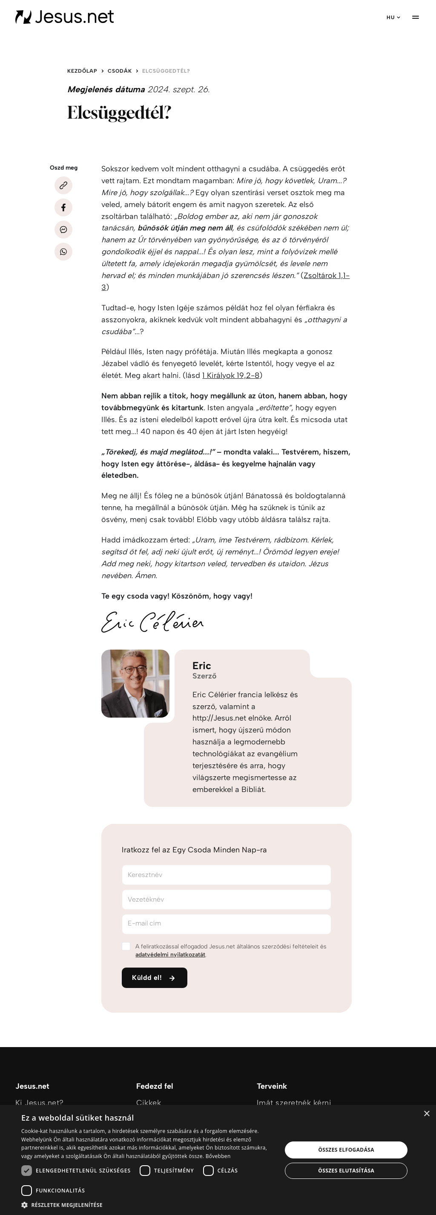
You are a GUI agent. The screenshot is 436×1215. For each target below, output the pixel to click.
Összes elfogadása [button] (346, 1149)
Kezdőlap (82, 71)
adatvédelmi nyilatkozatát (170, 954)
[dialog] (218, 1160)
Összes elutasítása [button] (346, 1170)
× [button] (426, 1114)
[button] (147, 1205)
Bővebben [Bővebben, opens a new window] (218, 1156)
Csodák (120, 71)
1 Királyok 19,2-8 (230, 375)
